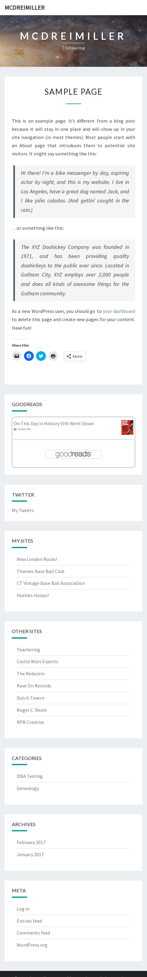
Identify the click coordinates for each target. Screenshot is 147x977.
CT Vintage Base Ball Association (51, 583)
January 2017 (30, 854)
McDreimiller (25, 7)
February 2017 (31, 842)
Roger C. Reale (32, 710)
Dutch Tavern (30, 698)
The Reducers (31, 673)
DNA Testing (30, 776)
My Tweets (23, 510)
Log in (23, 909)
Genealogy (28, 788)
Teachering (28, 649)
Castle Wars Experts (37, 661)
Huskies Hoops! (33, 595)
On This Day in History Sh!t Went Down (54, 423)
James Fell (24, 429)
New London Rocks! (37, 559)
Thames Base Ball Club (40, 571)
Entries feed (29, 921)
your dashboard (119, 311)
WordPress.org (32, 945)
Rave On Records (34, 686)
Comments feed (33, 933)
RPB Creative (30, 722)
